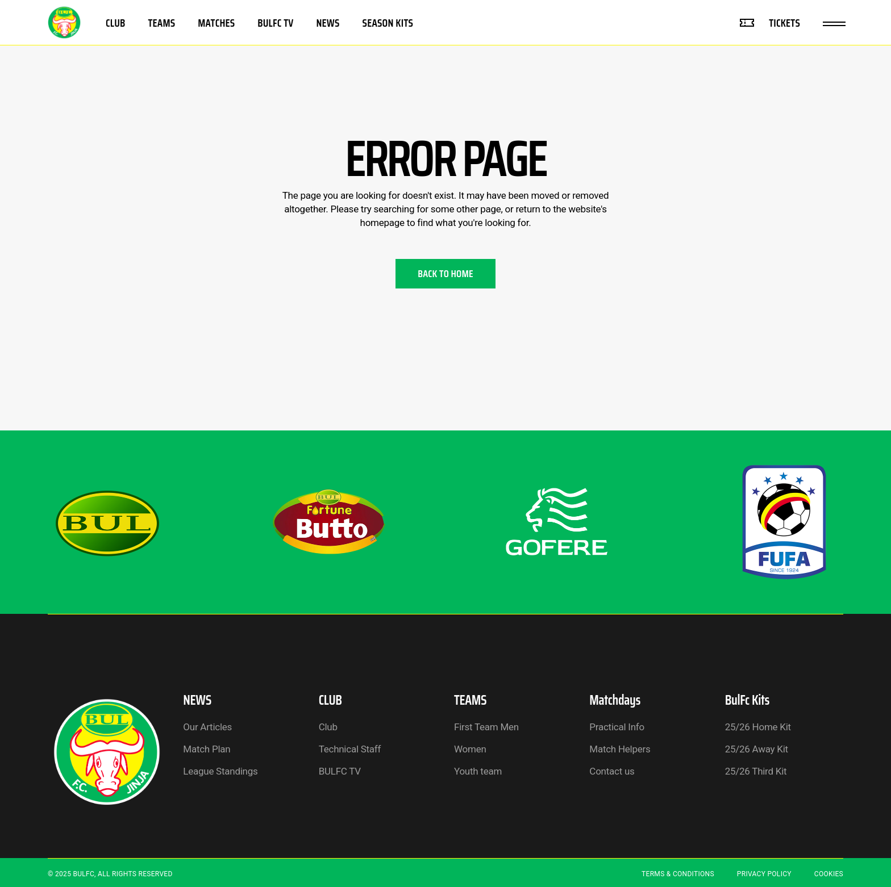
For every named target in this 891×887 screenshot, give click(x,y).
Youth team (478, 771)
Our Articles (207, 727)
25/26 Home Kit (758, 727)
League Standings (220, 771)
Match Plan (206, 749)
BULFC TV (340, 771)
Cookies (828, 874)
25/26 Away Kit (756, 749)
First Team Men (486, 727)
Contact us (611, 771)
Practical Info (616, 727)
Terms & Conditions (678, 874)
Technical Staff (350, 749)
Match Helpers (619, 749)
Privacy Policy (764, 874)
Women (470, 749)
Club (328, 727)
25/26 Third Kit (756, 771)
